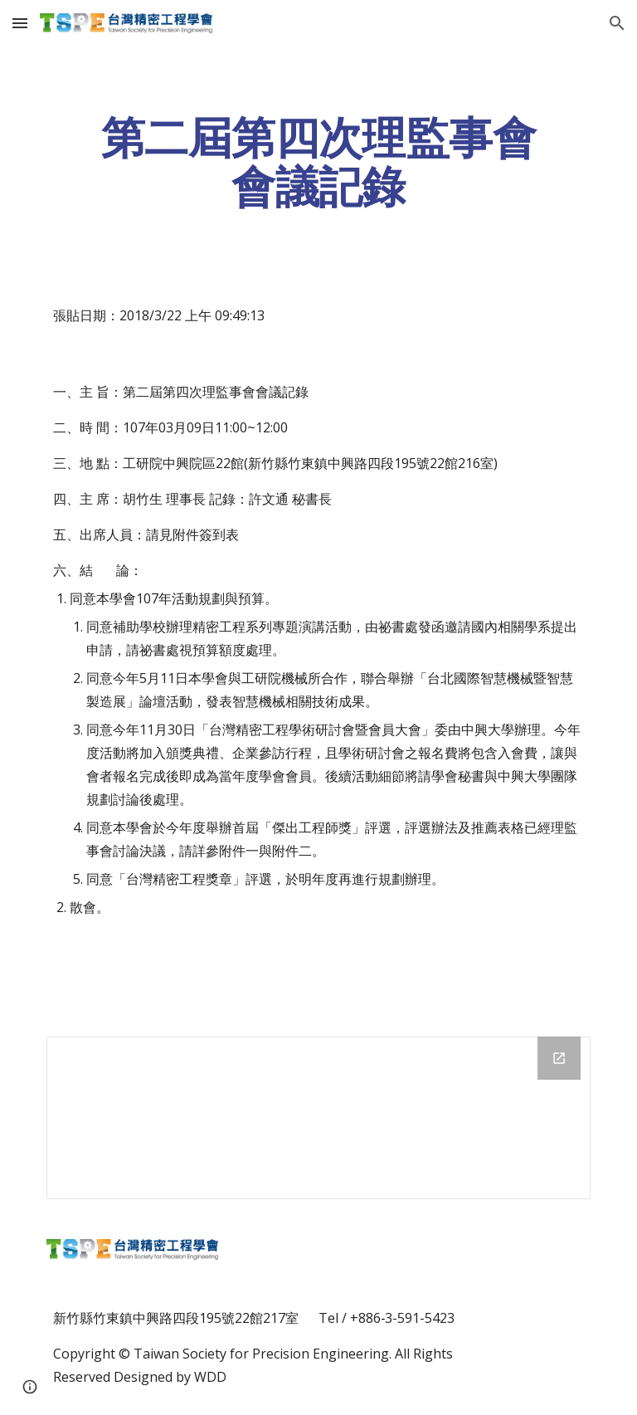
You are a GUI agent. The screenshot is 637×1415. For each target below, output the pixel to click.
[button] (20, 23)
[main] (318, 162)
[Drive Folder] (318, 1118)
